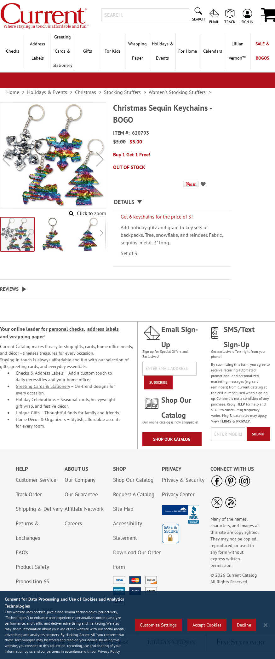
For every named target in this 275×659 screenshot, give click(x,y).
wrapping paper (26, 336)
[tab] (172, 202)
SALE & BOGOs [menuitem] (262, 51)
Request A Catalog (133, 494)
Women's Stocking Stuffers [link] (177, 92)
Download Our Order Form (137, 559)
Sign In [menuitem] (247, 21)
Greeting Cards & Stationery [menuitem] (62, 51)
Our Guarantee (81, 494)
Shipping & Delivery (39, 508)
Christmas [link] (85, 92)
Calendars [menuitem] (212, 51)
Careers (73, 523)
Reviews (9, 289)
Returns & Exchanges (28, 530)
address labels (103, 329)
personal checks (66, 329)
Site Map (123, 508)
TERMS (225, 421)
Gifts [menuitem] (87, 51)
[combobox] (145, 15)
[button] (6, 159)
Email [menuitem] (214, 21)
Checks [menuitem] (12, 51)
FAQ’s (22, 552)
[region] (137, 625)
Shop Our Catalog (172, 439)
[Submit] (258, 434)
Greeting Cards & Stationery (43, 386)
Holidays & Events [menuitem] (162, 51)
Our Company (80, 479)
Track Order (29, 494)
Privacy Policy (109, 651)
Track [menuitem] (229, 21)
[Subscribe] (158, 382)
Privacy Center (178, 494)
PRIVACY (243, 421)
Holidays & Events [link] (47, 92)
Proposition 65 (32, 581)
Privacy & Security (183, 479)
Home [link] (12, 92)
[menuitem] (237, 51)
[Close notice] (265, 625)
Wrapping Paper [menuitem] (137, 51)
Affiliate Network (84, 508)
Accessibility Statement (127, 530)
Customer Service (36, 479)
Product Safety (32, 566)
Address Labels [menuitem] (37, 51)
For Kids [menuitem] (113, 51)
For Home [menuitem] (187, 51)
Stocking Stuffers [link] (122, 92)
